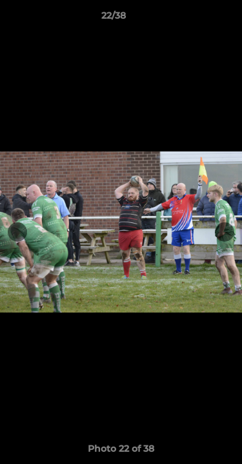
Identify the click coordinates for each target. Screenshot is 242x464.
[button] (195, 18)
